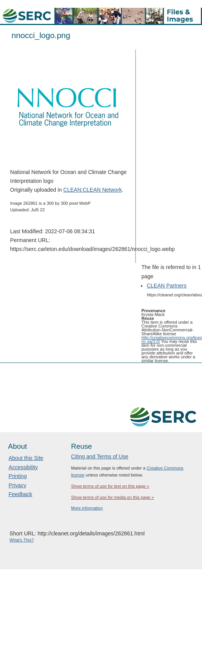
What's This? (22, 540)
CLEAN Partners (166, 286)
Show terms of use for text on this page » (110, 486)
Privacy (17, 485)
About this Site (25, 458)
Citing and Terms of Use (99, 456)
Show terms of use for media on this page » (112, 497)
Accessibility (23, 467)
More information (87, 508)
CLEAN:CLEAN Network (92, 190)
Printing (17, 476)
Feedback (20, 494)
